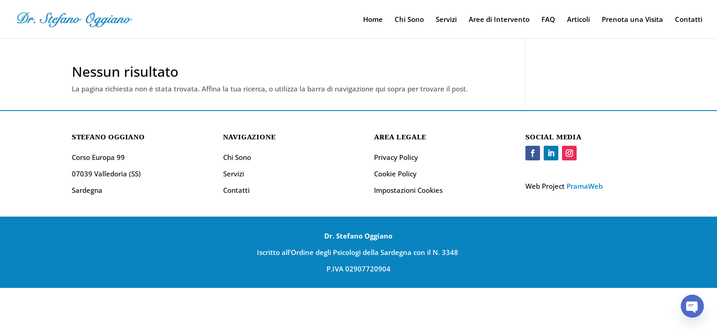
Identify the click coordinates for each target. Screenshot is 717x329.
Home (373, 20)
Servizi (446, 20)
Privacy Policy (396, 157)
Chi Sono (409, 20)
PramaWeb (585, 186)
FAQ (548, 20)
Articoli (578, 20)
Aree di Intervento (499, 20)
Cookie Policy (395, 173)
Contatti (688, 20)
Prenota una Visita (632, 20)
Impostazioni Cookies (408, 190)
